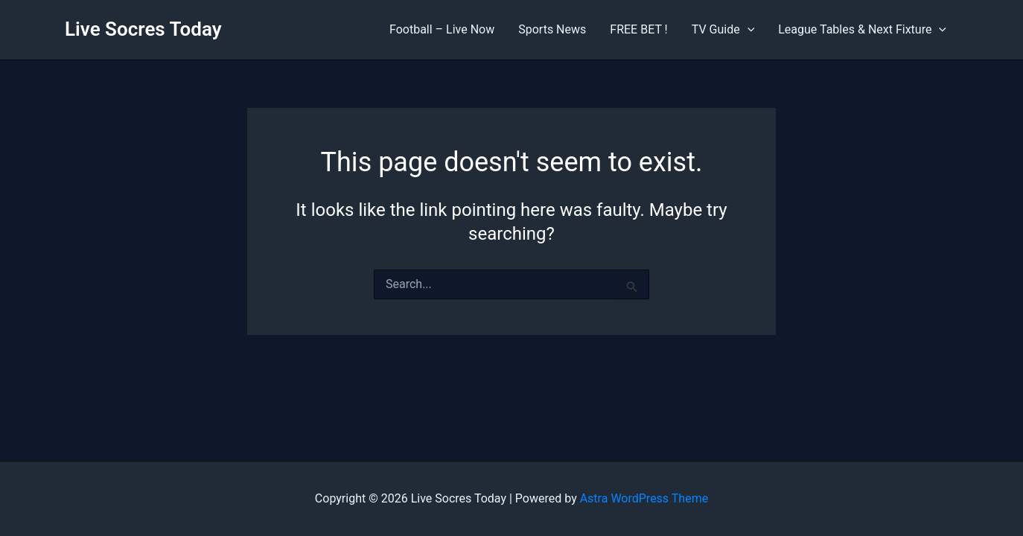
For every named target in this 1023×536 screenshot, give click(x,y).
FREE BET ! (638, 29)
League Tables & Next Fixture (862, 30)
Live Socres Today (143, 29)
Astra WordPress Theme (644, 498)
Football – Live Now (441, 29)
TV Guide (723, 30)
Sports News (552, 29)
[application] (747, 30)
